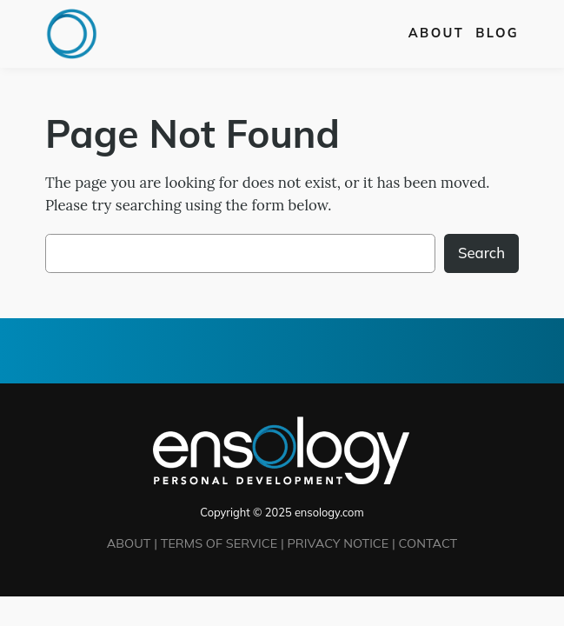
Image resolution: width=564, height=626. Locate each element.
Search (481, 252)
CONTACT (428, 543)
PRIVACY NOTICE (337, 543)
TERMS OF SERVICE (219, 543)
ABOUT (129, 543)
